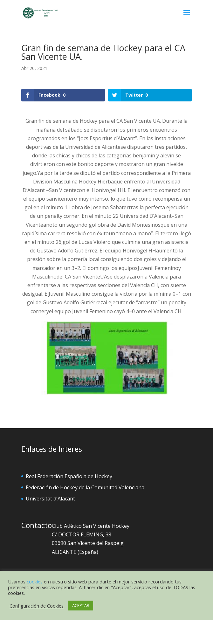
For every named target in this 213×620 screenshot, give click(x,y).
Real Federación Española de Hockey (69, 476)
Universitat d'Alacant (50, 498)
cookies (35, 581)
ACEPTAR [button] (80, 605)
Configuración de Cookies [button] (37, 606)
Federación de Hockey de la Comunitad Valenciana (85, 487)
